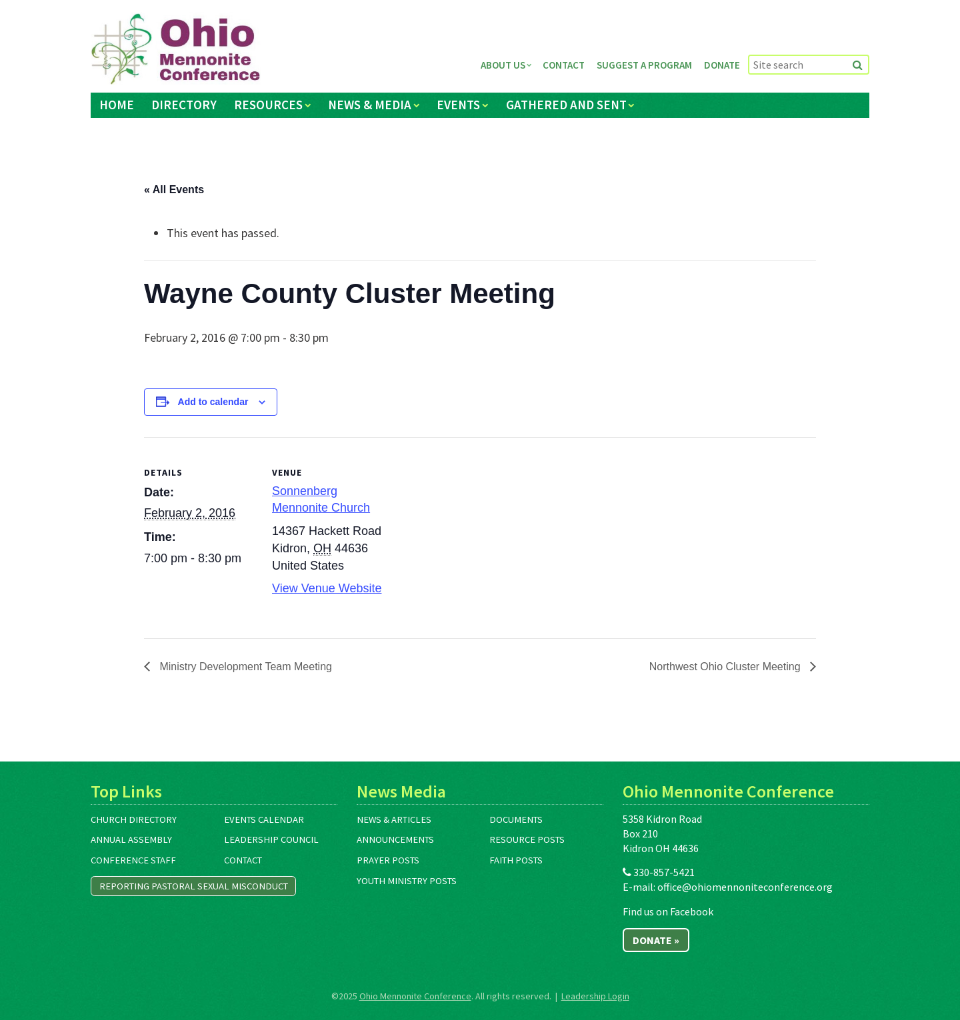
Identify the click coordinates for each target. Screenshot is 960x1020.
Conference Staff (133, 860)
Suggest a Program (644, 65)
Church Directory (134, 819)
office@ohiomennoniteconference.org (745, 886)
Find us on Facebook (668, 911)
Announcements (395, 839)
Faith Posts (516, 860)
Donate (722, 65)
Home (116, 105)
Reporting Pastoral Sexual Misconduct (193, 886)
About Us (503, 65)
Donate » (656, 940)
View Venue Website (326, 588)
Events (458, 105)
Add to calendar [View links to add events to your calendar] (213, 401)
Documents (516, 819)
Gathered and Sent (566, 105)
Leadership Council (271, 839)
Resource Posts (527, 839)
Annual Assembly (131, 839)
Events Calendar (264, 819)
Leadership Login (595, 996)
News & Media (369, 105)
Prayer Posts (388, 860)
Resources (268, 105)
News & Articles (394, 819)
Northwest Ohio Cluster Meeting (726, 666)
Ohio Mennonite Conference (415, 996)
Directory (184, 105)
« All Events (174, 189)
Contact (564, 65)
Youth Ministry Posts (407, 881)
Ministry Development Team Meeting (244, 666)
